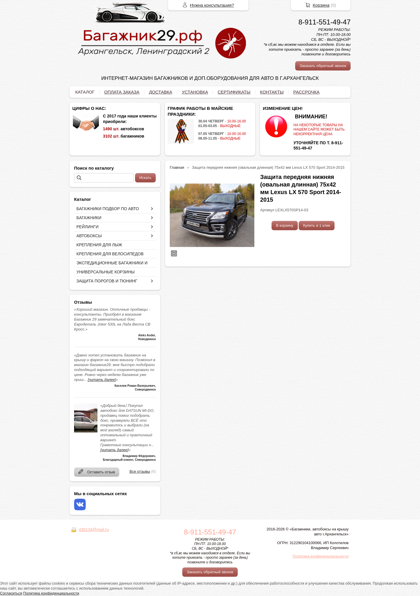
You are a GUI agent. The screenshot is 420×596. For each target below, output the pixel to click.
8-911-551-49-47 (324, 22)
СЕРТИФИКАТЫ (234, 91)
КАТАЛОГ (84, 91)
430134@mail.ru (94, 529)
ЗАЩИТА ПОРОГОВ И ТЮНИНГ (106, 281)
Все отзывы (140, 471)
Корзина (321, 5)
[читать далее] (102, 379)
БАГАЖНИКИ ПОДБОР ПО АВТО (107, 208)
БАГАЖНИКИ (89, 217)
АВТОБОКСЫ (89, 235)
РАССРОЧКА (306, 91)
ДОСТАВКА (160, 91)
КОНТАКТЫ (272, 91)
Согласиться (11, 593)
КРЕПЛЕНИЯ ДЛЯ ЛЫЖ (99, 244)
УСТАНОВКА (195, 91)
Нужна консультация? (212, 5)
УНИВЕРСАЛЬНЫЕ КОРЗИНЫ (105, 272)
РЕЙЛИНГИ (87, 226)
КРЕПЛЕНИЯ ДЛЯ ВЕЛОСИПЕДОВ (110, 254)
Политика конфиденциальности (321, 556)
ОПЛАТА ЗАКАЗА (121, 91)
